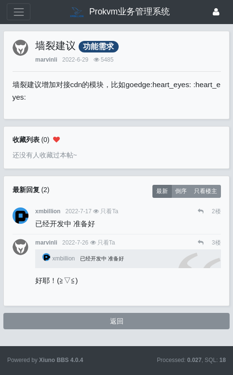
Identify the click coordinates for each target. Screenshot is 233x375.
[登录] (216, 11)
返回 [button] (116, 321)
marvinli (46, 59)
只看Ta (109, 211)
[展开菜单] (18, 11)
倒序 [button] (181, 191)
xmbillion (47, 211)
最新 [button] (162, 191)
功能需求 (98, 46)
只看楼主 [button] (205, 191)
